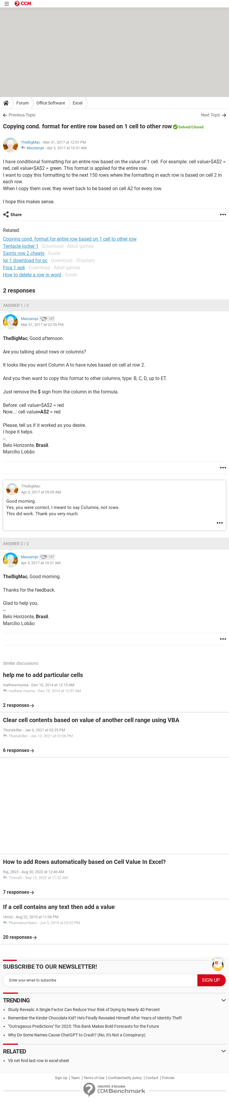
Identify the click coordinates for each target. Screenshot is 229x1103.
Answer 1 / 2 (16, 305)
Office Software (50, 103)
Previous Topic (22, 115)
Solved (184, 127)
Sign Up (61, 1078)
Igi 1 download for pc (25, 260)
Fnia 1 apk (14, 267)
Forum (22, 103)
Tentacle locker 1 (20, 246)
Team (75, 1078)
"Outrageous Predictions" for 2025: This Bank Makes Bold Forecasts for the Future (83, 1026)
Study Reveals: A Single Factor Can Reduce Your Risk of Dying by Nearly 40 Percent (84, 1009)
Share (16, 214)
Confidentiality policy (125, 1078)
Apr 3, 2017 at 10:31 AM (66, 148)
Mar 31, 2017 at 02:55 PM (42, 324)
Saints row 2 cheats (23, 253)
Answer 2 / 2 (16, 543)
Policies (168, 1078)
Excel (77, 103)
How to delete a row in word (32, 275)
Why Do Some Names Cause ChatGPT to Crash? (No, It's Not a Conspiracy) (77, 1035)
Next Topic (210, 115)
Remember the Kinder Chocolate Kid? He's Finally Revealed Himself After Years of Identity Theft (95, 1018)
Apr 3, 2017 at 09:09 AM (41, 492)
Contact (152, 1078)
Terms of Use (93, 1078)
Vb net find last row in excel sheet (38, 1060)
